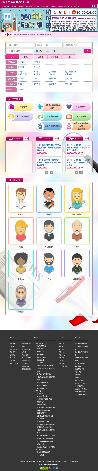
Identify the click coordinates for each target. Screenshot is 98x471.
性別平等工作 (26, 349)
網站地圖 (76, 6)
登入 (94, 6)
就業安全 (25, 352)
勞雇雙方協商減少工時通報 (46, 447)
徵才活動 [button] (44, 6)
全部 (40, 51)
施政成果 (78, 377)
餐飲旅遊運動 (23, 74)
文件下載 (69, 6)
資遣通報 (40, 393)
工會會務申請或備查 (43, 452)
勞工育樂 (25, 355)
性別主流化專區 (80, 363)
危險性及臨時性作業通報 (45, 365)
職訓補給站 (40, 354)
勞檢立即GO (41, 349)
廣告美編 (68, 79)
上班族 (40, 57)
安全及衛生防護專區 (81, 394)
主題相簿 (61, 360)
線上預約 (61, 349)
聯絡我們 (78, 375)
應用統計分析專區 (81, 389)
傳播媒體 (21, 84)
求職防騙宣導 (26, 369)
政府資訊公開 (79, 369)
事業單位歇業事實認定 (44, 374)
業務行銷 (21, 72)
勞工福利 (12, 358)
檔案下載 (61, 363)
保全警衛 (52, 74)
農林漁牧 (37, 67)
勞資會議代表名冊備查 (44, 399)
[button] (1, 20)
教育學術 (52, 84)
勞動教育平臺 (41, 357)
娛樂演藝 (37, 84)
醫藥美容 (37, 74)
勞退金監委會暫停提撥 (44, 427)
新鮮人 (26, 57)
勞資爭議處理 (14, 349)
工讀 (68, 57)
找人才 (10, 34)
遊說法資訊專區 (80, 391)
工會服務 (12, 360)
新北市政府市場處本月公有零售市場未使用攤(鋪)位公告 (32, 34)
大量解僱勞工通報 (43, 421)
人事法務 (37, 79)
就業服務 (12, 352)
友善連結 (25, 363)
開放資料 (78, 372)
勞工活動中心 (41, 360)
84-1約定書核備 (42, 385)
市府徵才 (54, 57)
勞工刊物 (61, 352)
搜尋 (87, 51)
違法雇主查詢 (41, 346)
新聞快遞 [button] (13, 6)
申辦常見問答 (63, 366)
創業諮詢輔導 (26, 366)
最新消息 (61, 343)
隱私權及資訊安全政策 (57, 461)
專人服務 (37, 6)
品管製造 (21, 67)
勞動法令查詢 (79, 380)
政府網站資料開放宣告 (41, 461)
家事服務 (68, 74)
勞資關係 (12, 346)
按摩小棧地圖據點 (43, 382)
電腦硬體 (21, 62)
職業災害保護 (26, 360)
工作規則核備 (41, 404)
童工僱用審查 (41, 413)
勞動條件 (12, 343)
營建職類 (21, 89)
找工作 (4, 34)
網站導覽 (75, 461)
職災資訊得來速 (42, 388)
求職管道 (22, 6)
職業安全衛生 (26, 358)
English (68, 461)
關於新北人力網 (80, 383)
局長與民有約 (79, 386)
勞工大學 (40, 363)
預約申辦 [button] (52, 6)
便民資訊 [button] (61, 6)
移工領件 (29, 6)
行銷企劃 (68, 84)
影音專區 (61, 358)
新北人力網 (62, 355)
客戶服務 (37, 72)
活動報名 (61, 346)
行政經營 (21, 79)
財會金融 (52, 79)
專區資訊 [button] (5, 6)
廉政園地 (78, 366)
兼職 (55, 51)
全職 (47, 51)
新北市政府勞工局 (81, 343)
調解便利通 (40, 351)
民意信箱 (30, 461)
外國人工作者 (14, 363)
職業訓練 (12, 355)
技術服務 (52, 72)
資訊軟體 (37, 62)
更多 (27, 138)
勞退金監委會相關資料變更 (46, 424)
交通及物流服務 (71, 72)
